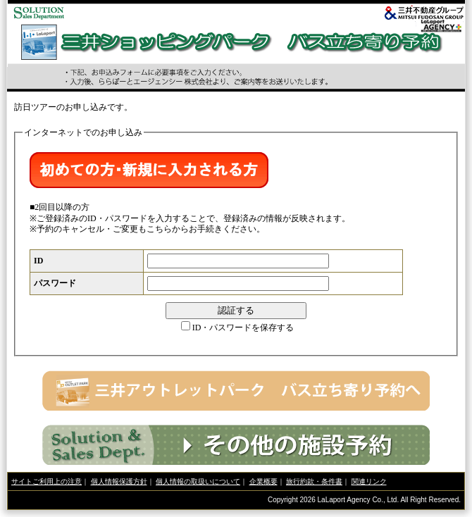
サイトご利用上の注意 (46, 481)
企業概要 (263, 481)
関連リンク (369, 481)
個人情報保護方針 (119, 481)
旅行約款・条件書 (314, 481)
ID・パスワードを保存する (243, 327)
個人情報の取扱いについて (198, 481)
